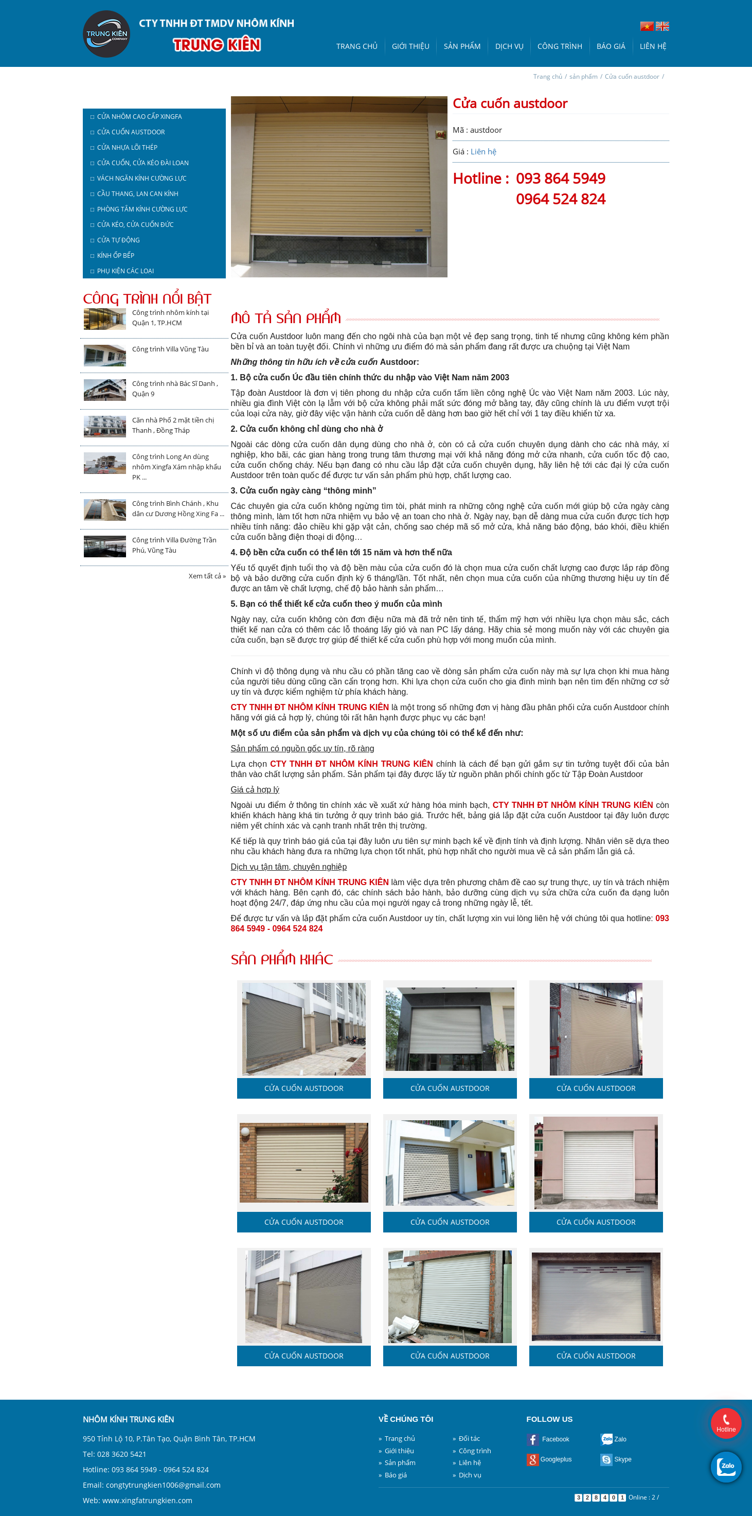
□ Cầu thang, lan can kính (134, 193)
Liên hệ (653, 46)
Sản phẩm (462, 46)
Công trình (560, 46)
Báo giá (611, 46)
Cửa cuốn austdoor (632, 76)
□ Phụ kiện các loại (122, 271)
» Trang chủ (397, 1438)
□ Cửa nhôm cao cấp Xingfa (136, 116)
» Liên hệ (467, 1462)
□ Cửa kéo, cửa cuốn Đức (132, 224)
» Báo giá (393, 1474)
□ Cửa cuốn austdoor (128, 132)
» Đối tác (466, 1438)
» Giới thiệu (396, 1450)
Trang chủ (357, 46)
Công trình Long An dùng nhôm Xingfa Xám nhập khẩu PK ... (176, 467)
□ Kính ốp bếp (112, 255)
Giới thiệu (410, 46)
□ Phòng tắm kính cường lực (139, 209)
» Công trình (472, 1450)
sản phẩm (583, 76)
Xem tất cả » (207, 575)
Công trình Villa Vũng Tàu (170, 349)
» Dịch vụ (467, 1474)
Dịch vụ (509, 46)
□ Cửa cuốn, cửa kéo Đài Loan (140, 162)
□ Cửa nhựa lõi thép (124, 147)
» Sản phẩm (397, 1462)
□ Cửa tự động (115, 240)
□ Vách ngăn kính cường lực (139, 178)
